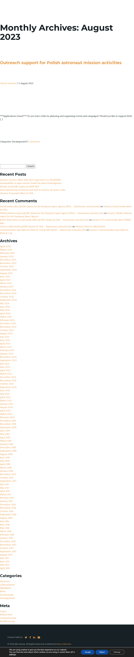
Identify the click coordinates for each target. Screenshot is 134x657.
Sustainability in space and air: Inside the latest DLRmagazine (31, 183)
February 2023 (7, 350)
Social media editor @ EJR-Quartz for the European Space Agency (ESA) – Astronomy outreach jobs (50, 206)
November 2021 (8, 380)
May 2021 (5, 394)
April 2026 (5, 246)
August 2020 (6, 407)
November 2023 (8, 326)
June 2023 (5, 340)
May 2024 (5, 310)
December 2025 (8, 259)
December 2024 (8, 290)
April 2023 (5, 343)
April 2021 (5, 397)
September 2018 (8, 451)
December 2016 (8, 504)
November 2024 (8, 293)
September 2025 (8, 270)
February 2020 (7, 417)
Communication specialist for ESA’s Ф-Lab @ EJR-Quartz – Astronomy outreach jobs (43, 230)
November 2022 (8, 357)
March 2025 (6, 283)
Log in (3, 611)
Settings (116, 652)
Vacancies (5, 581)
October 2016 (6, 511)
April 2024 (5, 313)
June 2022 (5, 367)
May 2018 (5, 461)
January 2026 (6, 256)
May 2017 (4, 487)
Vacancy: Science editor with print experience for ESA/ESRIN (30, 180)
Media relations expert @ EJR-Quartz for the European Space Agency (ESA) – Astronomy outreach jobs (52, 213)
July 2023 (4, 337)
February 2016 (7, 534)
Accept (87, 652)
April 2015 (5, 568)
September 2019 (8, 427)
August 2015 (6, 554)
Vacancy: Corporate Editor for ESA (17, 193)
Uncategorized (7, 598)
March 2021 (6, 400)
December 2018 (8, 447)
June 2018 (5, 457)
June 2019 (5, 430)
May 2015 (4, 564)
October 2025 (7, 266)
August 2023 (6, 333)
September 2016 (8, 514)
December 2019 (8, 420)
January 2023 (6, 353)
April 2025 (5, 280)
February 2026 (7, 253)
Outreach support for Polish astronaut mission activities (61, 62)
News (3, 591)
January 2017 (6, 501)
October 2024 (7, 296)
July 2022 (5, 363)
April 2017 (5, 491)
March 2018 (6, 467)
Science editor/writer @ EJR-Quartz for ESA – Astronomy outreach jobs (36, 226)
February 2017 (7, 497)
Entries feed (6, 614)
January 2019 (6, 444)
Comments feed (8, 618)
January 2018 (6, 471)
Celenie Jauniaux (8, 83)
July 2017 (4, 484)
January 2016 (6, 538)
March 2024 (6, 316)
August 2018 (6, 454)
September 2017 (8, 481)
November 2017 (8, 474)
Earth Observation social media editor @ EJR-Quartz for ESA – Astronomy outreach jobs (44, 219)
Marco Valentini (63, 644)
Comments (34, 141)
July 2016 (4, 521)
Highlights (5, 588)
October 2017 (6, 477)
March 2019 (6, 440)
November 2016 (8, 508)
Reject (102, 652)
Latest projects (7, 584)
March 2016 (6, 531)
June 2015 (5, 561)
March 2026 (6, 249)
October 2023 (7, 330)
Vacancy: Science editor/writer (91, 226)
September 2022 (8, 360)
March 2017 (6, 494)
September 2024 (8, 300)
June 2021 (5, 390)
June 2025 (5, 276)
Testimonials (6, 594)
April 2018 (5, 464)
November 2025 (8, 263)
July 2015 (4, 558)
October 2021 (7, 383)
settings (12, 654)
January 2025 (6, 286)
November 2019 (8, 424)
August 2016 (6, 518)
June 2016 (5, 524)
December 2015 (8, 541)
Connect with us (15, 637)
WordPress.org (7, 621)
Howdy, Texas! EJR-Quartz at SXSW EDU (20, 186)
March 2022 (6, 373)
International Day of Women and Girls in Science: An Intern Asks (33, 190)
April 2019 (5, 437)
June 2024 (5, 306)
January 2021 (6, 404)
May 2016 (5, 528)
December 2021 (8, 377)
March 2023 (6, 347)
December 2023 (8, 323)
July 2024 (4, 303)
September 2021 (8, 387)
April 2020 (5, 410)
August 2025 (6, 273)
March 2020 (6, 414)
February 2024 (7, 320)
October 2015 (6, 548)
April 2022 (5, 370)
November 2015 (8, 544)
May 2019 (5, 434)
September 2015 (8, 551)
